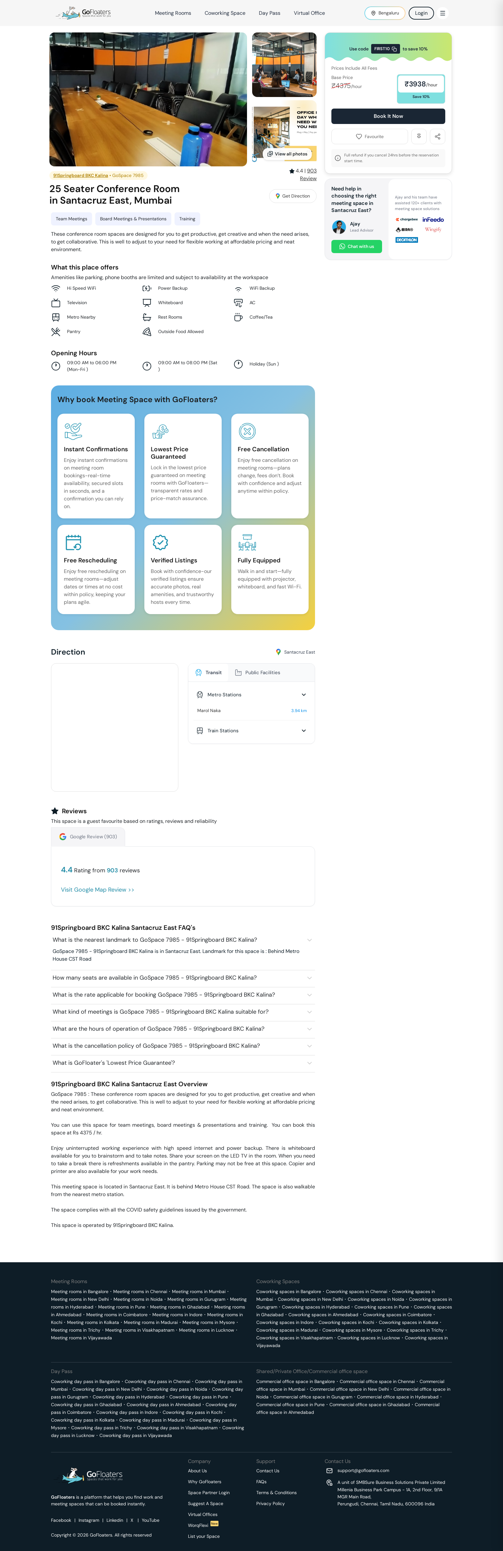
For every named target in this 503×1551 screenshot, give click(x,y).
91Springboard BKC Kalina (80, 175)
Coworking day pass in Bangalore (85, 1381)
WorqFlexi (203, 1525)
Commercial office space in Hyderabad (398, 1397)
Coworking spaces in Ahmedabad (323, 1314)
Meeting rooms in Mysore (209, 1322)
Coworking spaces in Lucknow (368, 1338)
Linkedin (115, 1520)
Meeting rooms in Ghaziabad (179, 1307)
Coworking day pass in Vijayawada (135, 1435)
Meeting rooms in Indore (177, 1314)
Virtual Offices (202, 1514)
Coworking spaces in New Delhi (310, 1299)
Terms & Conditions (276, 1492)
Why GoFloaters (204, 1482)
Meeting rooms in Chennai (140, 1291)
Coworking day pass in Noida (177, 1389)
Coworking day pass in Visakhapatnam (177, 1428)
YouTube (150, 1520)
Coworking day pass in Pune (198, 1397)
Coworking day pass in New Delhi (107, 1389)
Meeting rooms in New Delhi (80, 1299)
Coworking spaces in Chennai (356, 1291)
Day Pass (269, 13)
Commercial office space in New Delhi (349, 1389)
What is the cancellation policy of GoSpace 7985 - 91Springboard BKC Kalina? (156, 1046)
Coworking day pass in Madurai (152, 1420)
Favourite (370, 136)
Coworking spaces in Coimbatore (397, 1314)
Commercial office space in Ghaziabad (369, 1404)
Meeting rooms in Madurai (151, 1322)
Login (421, 13)
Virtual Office (309, 13)
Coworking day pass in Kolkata (83, 1420)
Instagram (89, 1520)
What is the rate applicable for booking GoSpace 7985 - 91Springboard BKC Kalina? (164, 995)
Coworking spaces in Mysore (352, 1330)
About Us (197, 1471)
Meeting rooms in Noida (138, 1299)
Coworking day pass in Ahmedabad (164, 1404)
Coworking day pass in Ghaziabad (86, 1404)
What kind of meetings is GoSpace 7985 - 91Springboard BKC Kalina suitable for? (161, 1012)
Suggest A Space (205, 1503)
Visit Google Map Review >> (97, 890)
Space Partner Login (209, 1492)
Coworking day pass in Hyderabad (129, 1397)
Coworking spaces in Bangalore (288, 1291)
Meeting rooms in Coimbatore (117, 1314)
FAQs (261, 1482)
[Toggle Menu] (443, 13)
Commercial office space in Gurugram (312, 1397)
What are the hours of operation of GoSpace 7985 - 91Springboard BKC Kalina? (158, 1029)
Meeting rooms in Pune (121, 1307)
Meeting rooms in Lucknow (206, 1330)
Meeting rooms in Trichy (75, 1330)
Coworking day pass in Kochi (192, 1412)
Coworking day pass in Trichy (101, 1428)
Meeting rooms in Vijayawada (81, 1338)
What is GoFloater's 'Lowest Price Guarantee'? (114, 1063)
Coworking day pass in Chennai (157, 1381)
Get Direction (293, 196)
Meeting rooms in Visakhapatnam (139, 1330)
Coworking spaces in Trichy (415, 1330)
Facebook (61, 1520)
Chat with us (356, 246)
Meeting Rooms (173, 13)
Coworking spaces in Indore (285, 1322)
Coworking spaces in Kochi (346, 1322)
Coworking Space (225, 13)
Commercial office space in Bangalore (295, 1381)
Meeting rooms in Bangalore (79, 1291)
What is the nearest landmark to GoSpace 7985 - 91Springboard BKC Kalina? (155, 940)
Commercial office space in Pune (290, 1404)
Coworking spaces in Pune (381, 1307)
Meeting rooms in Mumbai (199, 1291)
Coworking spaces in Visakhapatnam (294, 1338)
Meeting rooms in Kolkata (93, 1322)
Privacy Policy (270, 1503)
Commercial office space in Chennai (377, 1381)
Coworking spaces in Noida (376, 1299)
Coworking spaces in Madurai (287, 1330)
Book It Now (388, 116)
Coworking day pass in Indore (127, 1412)
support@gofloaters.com (363, 1470)
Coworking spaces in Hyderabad (316, 1307)
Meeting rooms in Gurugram (196, 1299)
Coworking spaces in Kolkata (408, 1322)
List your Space (204, 1536)
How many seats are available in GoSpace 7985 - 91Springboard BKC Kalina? (155, 978)
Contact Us (267, 1471)
